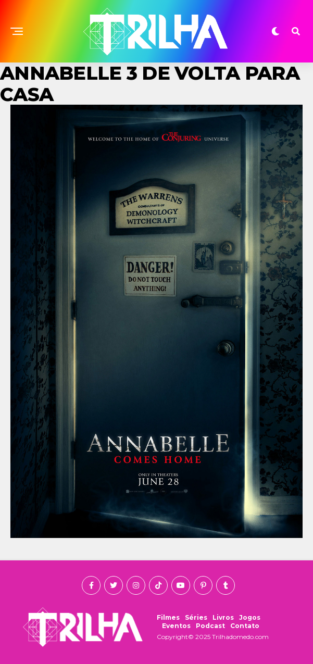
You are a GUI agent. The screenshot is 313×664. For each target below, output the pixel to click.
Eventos (176, 626)
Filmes (168, 617)
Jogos (249, 617)
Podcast (210, 626)
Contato (244, 626)
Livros (223, 617)
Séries (196, 617)
